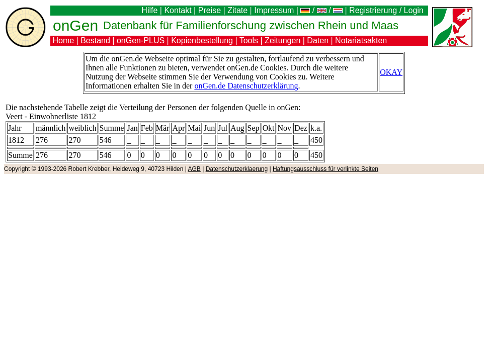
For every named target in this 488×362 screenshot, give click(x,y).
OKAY (391, 72)
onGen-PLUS (141, 40)
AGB (194, 168)
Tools (248, 40)
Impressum (274, 10)
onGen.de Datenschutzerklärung (246, 85)
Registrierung (373, 10)
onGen (75, 25)
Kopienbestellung (202, 40)
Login (415, 10)
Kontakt (177, 10)
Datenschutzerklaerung (237, 168)
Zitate (237, 10)
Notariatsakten (361, 40)
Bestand (95, 40)
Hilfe (149, 10)
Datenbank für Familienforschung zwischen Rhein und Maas (250, 25)
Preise (209, 10)
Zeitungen (282, 40)
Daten (318, 40)
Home (63, 40)
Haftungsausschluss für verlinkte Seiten (325, 168)
